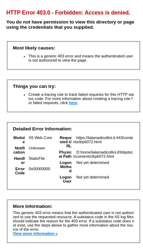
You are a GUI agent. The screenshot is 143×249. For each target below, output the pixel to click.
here (73, 103)
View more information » (35, 233)
